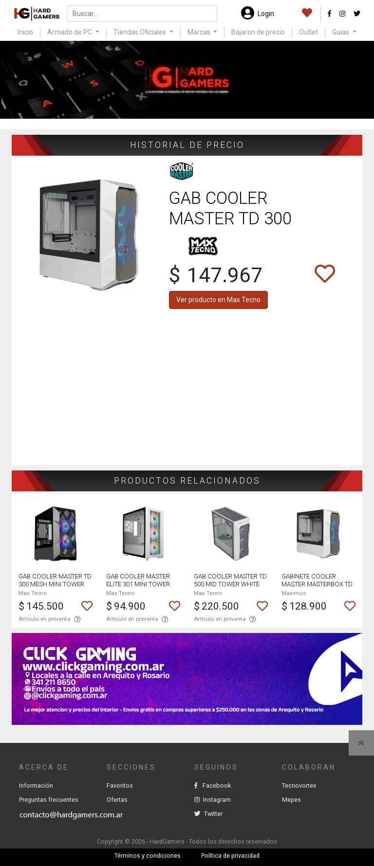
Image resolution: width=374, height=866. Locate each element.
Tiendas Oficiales (140, 32)
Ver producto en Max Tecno (218, 300)
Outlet (308, 32)
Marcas (199, 32)
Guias (341, 32)
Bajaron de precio (258, 32)
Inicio (25, 32)
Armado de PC (70, 32)
